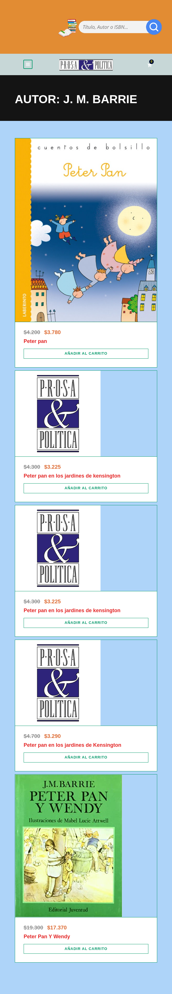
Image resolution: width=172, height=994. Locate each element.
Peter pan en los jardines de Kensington (72, 745)
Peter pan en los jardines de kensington (72, 476)
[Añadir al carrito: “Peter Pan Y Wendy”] (86, 949)
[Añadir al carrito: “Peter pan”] (86, 353)
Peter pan (35, 341)
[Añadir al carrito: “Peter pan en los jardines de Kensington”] (86, 757)
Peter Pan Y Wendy (47, 936)
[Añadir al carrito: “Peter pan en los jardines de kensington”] (86, 488)
